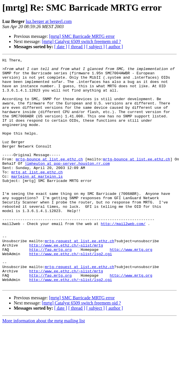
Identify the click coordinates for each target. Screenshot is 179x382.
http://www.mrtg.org (131, 288)
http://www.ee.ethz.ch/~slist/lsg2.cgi (70, 293)
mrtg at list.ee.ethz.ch (37, 195)
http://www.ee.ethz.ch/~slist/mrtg (66, 283)
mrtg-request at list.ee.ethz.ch (79, 277)
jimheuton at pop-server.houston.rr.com (67, 184)
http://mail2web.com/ (123, 257)
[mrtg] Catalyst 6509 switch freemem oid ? (81, 41)
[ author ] (114, 46)
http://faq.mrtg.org (50, 288)
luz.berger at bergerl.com (49, 21)
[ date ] (60, 46)
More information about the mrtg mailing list (43, 366)
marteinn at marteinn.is (37, 200)
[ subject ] (95, 46)
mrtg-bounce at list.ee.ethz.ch (49, 179)
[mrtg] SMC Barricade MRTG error (82, 36)
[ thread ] (76, 46)
